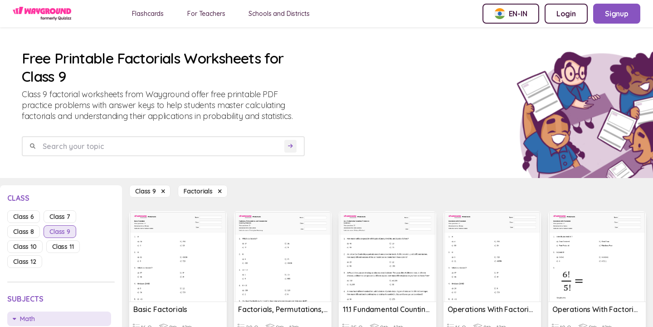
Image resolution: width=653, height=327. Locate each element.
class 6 (23, 217)
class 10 (25, 247)
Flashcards (148, 14)
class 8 (23, 232)
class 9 (59, 232)
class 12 (24, 262)
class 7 (59, 217)
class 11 (63, 247)
